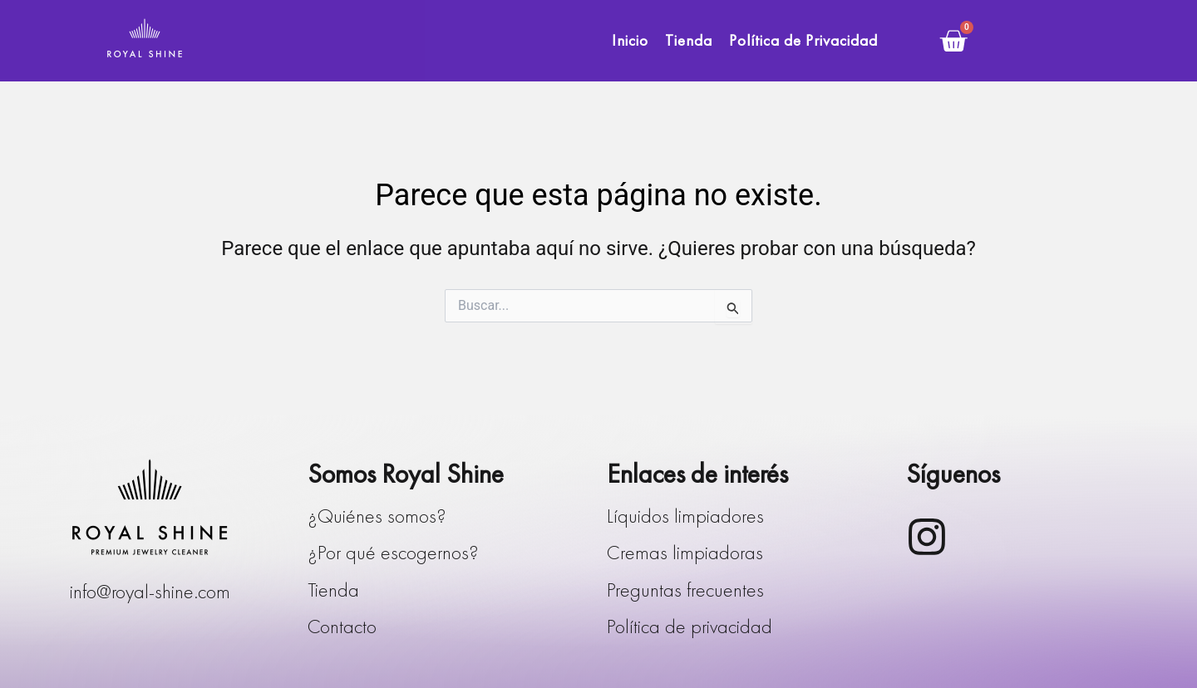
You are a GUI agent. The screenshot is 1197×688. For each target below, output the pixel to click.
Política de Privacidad (803, 40)
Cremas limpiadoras (685, 552)
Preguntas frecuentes (685, 589)
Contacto (342, 626)
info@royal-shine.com (150, 591)
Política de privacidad (689, 626)
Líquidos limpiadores (685, 515)
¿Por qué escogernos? (393, 552)
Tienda (688, 40)
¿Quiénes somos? (377, 515)
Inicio (630, 40)
